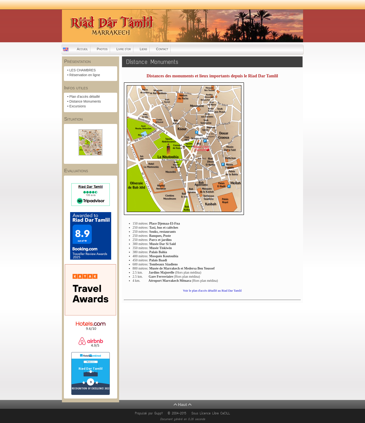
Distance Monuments (85, 101)
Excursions (77, 106)
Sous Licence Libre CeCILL (211, 413)
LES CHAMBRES (82, 70)
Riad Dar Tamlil (91, 368)
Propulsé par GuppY (149, 413)
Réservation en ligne (84, 75)
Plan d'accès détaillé (84, 96)
